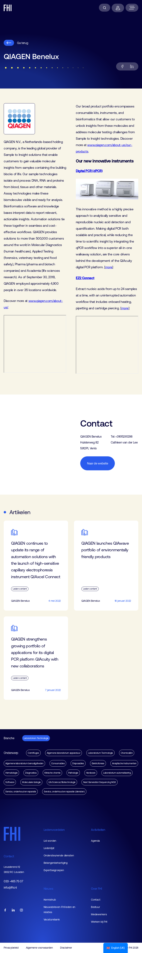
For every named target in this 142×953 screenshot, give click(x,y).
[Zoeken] (104, 8)
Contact (9, 856)
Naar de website (97, 463)
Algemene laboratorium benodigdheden (24, 763)
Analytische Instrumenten (124, 763)
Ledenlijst (49, 848)
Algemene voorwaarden (39, 947)
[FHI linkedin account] (13, 910)
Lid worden (50, 840)
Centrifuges (33, 753)
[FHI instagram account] (21, 910)
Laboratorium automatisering (117, 772)
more (108, 267)
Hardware (90, 772)
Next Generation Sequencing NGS (99, 782)
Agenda (95, 840)
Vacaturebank (52, 919)
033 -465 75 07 (13, 881)
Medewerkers (99, 914)
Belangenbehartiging (56, 862)
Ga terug (16, 43)
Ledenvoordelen (54, 829)
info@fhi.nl (10, 887)
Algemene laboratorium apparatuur (63, 753)
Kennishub (50, 899)
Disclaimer (66, 947)
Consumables (58, 763)
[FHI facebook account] (5, 910)
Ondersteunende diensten (59, 855)
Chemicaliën (127, 753)
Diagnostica (30, 772)
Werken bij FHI (99, 921)
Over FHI (96, 888)
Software (9, 782)
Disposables (78, 763)
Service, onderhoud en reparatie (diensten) (64, 791)
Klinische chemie (52, 772)
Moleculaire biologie (31, 782)
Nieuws (48, 888)
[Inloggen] (118, 8)
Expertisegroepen (54, 870)
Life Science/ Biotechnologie (61, 782)
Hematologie (11, 772)
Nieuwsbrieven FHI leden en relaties (59, 910)
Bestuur (95, 907)
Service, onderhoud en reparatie (20, 791)
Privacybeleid (11, 947)
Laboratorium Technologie (36, 738)
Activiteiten (98, 829)
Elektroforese (98, 763)
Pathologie (73, 772)
